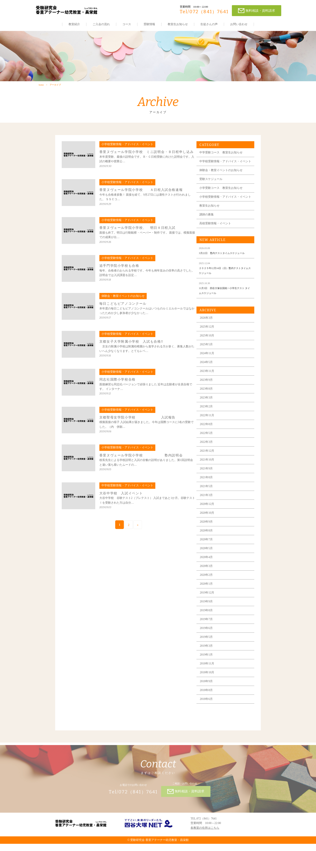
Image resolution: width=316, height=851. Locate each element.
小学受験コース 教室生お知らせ (222, 196)
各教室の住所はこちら (205, 834)
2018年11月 (209, 675)
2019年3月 (208, 657)
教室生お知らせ (178, 24)
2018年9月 (208, 692)
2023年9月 (208, 391)
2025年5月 (208, 355)
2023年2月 (208, 418)
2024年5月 (208, 373)
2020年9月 (208, 533)
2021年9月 (208, 480)
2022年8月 (208, 435)
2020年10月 (209, 524)
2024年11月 (209, 364)
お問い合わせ (238, 24)
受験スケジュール (212, 187)
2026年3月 (208, 329)
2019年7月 (208, 630)
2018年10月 (209, 683)
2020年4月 (208, 568)
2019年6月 (208, 639)
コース (126, 24)
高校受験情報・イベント (217, 234)
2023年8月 (208, 400)
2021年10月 (209, 471)
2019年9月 (208, 613)
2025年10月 (209, 347)
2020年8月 (208, 542)
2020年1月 (208, 595)
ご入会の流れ (101, 24)
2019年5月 (208, 648)
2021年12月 (209, 462)
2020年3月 (208, 577)
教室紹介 (74, 24)
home (41, 86)
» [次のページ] (138, 528)
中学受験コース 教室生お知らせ (222, 158)
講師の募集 (208, 226)
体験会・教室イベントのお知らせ (222, 178)
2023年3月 (208, 409)
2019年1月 (208, 666)
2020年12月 (209, 515)
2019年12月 (209, 604)
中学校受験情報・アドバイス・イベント (225, 169)
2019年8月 (208, 621)
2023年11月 (209, 382)
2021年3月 (208, 506)
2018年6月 (208, 710)
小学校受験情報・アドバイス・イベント (225, 207)
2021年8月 (208, 488)
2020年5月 (208, 559)
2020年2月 (208, 586)
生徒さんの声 (209, 24)
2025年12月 (209, 338)
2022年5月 (208, 444)
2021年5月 (208, 497)
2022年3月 (208, 453)
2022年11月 (209, 426)
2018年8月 (208, 701)
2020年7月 (208, 550)
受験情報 (149, 24)
